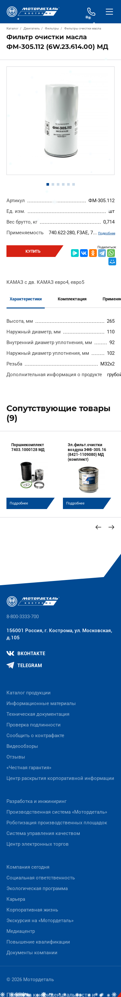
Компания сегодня (27, 867)
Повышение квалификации (38, 942)
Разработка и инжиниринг (36, 801)
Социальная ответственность (40, 878)
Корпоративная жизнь (32, 910)
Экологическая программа (37, 888)
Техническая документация (37, 714)
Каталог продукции (28, 693)
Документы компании (31, 953)
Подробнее (106, 233)
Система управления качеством (43, 833)
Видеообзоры (22, 746)
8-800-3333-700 (22, 617)
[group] (32, 473)
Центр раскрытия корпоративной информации (60, 778)
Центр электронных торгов (37, 844)
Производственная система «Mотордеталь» (56, 812)
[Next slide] (111, 527)
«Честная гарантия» (28, 768)
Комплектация (72, 298)
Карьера (15, 899)
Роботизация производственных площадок (56, 823)
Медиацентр (20, 931)
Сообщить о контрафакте (35, 735)
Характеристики (26, 298)
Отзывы (15, 757)
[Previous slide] (98, 527)
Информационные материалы (41, 703)
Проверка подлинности (33, 725)
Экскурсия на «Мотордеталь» (40, 920)
